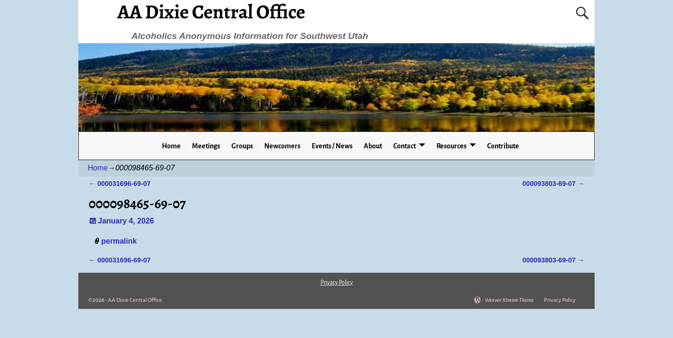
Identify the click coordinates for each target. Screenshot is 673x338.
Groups (242, 146)
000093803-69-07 (553, 183)
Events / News (332, 146)
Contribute (503, 146)
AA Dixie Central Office (135, 300)
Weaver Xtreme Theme (509, 300)
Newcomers (282, 146)
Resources (451, 146)
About (373, 146)
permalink (119, 241)
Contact (404, 146)
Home (171, 146)
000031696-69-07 (120, 183)
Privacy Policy (560, 300)
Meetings (206, 146)
